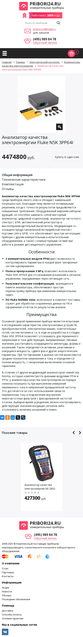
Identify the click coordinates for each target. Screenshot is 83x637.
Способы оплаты (12, 614)
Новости (7, 591)
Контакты (8, 576)
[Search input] (40, 22)
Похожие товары (14, 433)
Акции (5, 587)
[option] (41, 104)
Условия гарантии (12, 618)
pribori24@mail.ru (44, 29)
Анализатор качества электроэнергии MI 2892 (39, 486)
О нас (5, 568)
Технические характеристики (23, 180)
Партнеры (8, 572)
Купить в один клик (67, 157)
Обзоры (6, 595)
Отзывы (8, 189)
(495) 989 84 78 (44, 39)
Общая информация (17, 175)
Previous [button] (74, 433)
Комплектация (13, 184)
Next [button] (80, 433)
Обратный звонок (45, 42)
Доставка (7, 610)
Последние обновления (16, 599)
